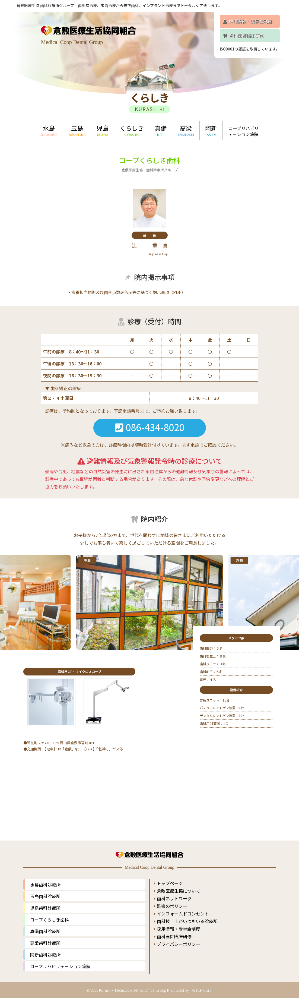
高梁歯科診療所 (45, 939)
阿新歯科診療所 (45, 950)
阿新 (211, 130)
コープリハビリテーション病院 (243, 131)
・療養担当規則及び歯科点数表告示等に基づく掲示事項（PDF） (126, 292)
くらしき (132, 130)
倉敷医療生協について (178, 886)
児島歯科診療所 (45, 904)
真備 (161, 130)
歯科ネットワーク (174, 894)
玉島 (76, 130)
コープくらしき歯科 (49, 915)
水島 (48, 130)
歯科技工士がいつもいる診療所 (187, 917)
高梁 (186, 130)
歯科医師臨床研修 (243, 36)
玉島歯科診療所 (45, 892)
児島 (103, 130)
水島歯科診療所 (45, 880)
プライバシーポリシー (178, 940)
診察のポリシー (172, 902)
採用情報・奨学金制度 (247, 21)
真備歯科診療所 (45, 927)
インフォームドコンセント (183, 909)
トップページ (170, 879)
